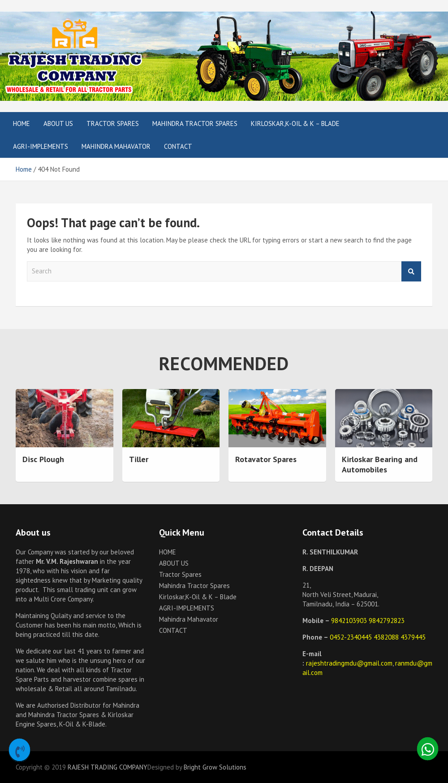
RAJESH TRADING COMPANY (107, 767)
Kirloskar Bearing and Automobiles (380, 464)
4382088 (387, 637)
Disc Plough (43, 459)
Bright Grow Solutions (215, 767)
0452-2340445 (352, 637)
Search (411, 271)
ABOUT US (58, 123)
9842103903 (350, 620)
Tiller (138, 459)
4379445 (413, 637)
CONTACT (178, 146)
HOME (21, 123)
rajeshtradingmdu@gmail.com (349, 663)
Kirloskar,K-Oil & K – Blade (295, 123)
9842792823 (387, 620)
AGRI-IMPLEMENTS (40, 146)
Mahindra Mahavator (116, 146)
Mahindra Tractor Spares (194, 123)
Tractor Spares (112, 123)
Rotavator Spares (266, 459)
